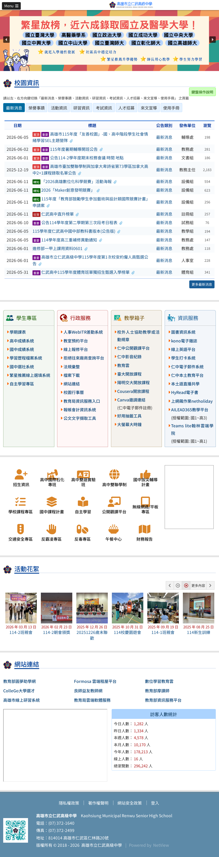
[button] (11, 5)
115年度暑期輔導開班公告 (68, 149)
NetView (161, 845)
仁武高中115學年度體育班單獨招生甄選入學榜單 (84, 272)
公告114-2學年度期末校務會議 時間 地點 (78, 158)
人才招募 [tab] (126, 108)
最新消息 (164, 137)
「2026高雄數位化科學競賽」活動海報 (75, 181)
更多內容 (198, 585)
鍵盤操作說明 (202, 92)
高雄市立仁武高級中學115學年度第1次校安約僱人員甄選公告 (90, 260)
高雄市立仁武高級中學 (101, 845)
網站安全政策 (129, 803)
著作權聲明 (98, 803)
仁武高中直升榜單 (56, 214)
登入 (155, 803)
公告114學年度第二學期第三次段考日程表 (78, 222)
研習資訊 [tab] (81, 108)
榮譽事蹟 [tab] (36, 108)
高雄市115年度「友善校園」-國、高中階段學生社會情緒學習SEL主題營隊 (90, 137)
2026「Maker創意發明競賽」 (66, 190)
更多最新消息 (202, 284)
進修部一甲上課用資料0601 (60, 248)
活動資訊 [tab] (59, 108)
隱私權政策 (69, 803)
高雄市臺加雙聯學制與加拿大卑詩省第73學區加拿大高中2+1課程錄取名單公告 (90, 169)
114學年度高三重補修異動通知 (67, 240)
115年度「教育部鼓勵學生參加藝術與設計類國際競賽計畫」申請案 (91, 202)
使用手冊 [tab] (171, 108)
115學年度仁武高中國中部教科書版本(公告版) (76, 231)
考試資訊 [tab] (104, 108)
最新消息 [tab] (14, 108)
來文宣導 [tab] (149, 108)
